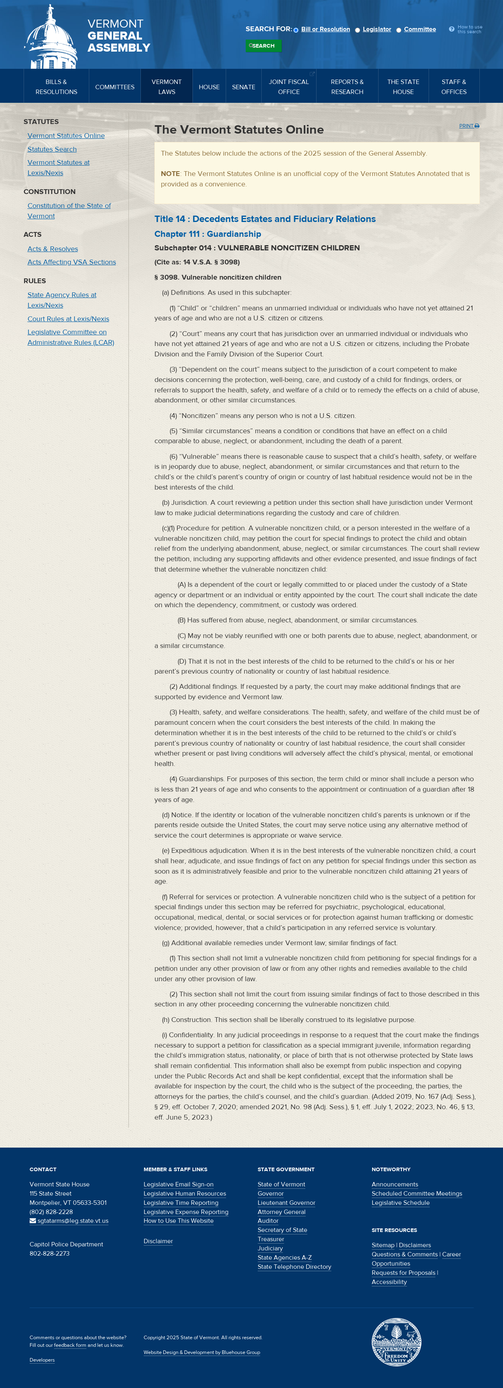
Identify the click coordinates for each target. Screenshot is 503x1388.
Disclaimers (415, 1245)
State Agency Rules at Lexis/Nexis (62, 300)
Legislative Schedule (401, 1203)
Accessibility (389, 1282)
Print (469, 126)
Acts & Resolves (53, 249)
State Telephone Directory (294, 1267)
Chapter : (207, 234)
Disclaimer (158, 1241)
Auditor (268, 1221)
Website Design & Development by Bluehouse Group (202, 1352)
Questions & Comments (405, 1254)
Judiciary (270, 1248)
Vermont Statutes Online (66, 135)
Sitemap (383, 1245)
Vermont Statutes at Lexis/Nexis (59, 168)
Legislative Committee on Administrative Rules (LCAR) (71, 337)
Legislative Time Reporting (181, 1203)
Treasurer (271, 1239)
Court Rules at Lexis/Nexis (68, 319)
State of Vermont (281, 1184)
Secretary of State (282, 1230)
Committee (417, 29)
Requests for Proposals (403, 1273)
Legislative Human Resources (185, 1194)
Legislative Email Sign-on (179, 1184)
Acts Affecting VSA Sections (72, 262)
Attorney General (282, 1212)
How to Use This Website (179, 1221)
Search (264, 46)
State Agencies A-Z (285, 1258)
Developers (42, 1360)
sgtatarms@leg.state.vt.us (69, 1221)
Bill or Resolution (323, 29)
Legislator (374, 29)
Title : (265, 219)
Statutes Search (52, 149)
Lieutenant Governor (286, 1203)
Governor (271, 1194)
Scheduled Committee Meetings (417, 1194)
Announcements (395, 1184)
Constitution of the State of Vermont (69, 211)
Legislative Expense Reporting (186, 1212)
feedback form (70, 1345)
